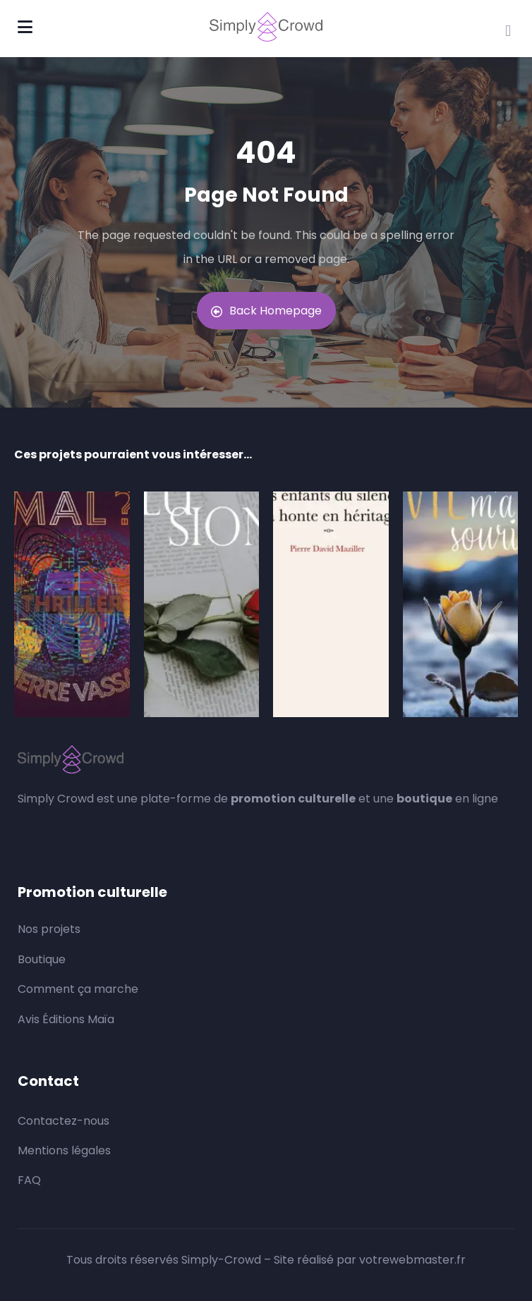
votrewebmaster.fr (412, 1260)
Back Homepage (266, 311)
